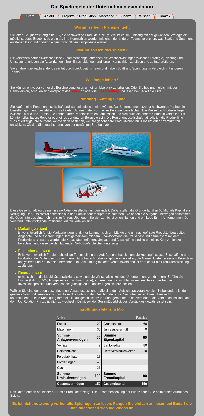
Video (75, 91)
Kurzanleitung (108, 91)
